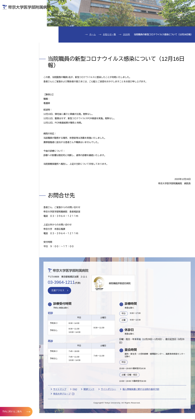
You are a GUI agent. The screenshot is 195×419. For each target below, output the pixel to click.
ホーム (92, 50)
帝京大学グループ (63, 409)
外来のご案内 (14, 18)
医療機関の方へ (141, 12)
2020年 (126, 50)
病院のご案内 (14, 43)
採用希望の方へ (174, 12)
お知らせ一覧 (109, 50)
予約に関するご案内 (12, 411)
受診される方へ (75, 12)
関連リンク (89, 405)
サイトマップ (59, 405)
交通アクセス (14, 51)
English (173, 4)
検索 (189, 4)
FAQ (75, 405)
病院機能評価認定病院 (120, 299)
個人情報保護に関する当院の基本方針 (141, 405)
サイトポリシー (108, 405)
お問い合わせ (153, 4)
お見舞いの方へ (108, 12)
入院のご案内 (14, 26)
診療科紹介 (13, 34)
